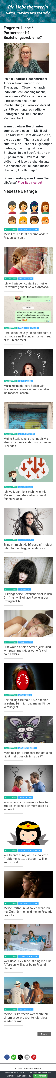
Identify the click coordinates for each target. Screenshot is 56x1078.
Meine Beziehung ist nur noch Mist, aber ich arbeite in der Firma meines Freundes (28, 442)
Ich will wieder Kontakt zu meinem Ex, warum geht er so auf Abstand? (27, 285)
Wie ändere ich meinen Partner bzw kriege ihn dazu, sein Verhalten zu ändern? (27, 805)
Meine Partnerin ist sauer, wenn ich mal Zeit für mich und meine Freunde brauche (28, 911)
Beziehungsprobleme (28, 229)
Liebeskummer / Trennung (29, 850)
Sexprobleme (24, 589)
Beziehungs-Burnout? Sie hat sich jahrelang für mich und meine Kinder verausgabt (27, 703)
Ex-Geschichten (25, 279)
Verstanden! (40, 1076)
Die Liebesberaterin (28, 7)
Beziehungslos (25, 487)
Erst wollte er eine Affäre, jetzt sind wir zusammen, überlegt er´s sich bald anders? (27, 650)
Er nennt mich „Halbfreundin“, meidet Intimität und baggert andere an (28, 546)
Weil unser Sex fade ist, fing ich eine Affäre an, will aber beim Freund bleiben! (28, 964)
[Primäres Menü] (28, 19)
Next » (44, 1034)
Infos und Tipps (25, 797)
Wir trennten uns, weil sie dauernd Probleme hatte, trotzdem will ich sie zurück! (26, 858)
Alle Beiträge (10, 229)
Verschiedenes (25, 695)
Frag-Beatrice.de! (30, 182)
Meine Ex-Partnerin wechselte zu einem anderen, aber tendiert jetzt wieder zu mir (26, 1017)
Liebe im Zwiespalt (26, 434)
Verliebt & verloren (27, 748)
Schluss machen (26, 540)
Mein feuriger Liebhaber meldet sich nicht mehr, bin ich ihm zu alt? (28, 754)
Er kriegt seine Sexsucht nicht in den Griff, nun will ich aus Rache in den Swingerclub (28, 597)
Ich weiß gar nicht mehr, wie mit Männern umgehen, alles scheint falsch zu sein (25, 495)
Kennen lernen (25, 381)
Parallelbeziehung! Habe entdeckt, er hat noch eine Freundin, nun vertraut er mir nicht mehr (28, 336)
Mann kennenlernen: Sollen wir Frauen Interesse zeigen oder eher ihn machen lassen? (26, 389)
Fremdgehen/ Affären (28, 328)
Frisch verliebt (25, 642)
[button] (7, 1057)
